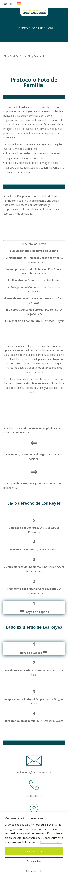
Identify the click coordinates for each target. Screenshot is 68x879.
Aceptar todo (34, 851)
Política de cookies (51, 842)
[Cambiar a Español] (20, 3)
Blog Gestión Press (14, 56)
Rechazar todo (34, 871)
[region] (34, 845)
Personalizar (34, 861)
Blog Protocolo (36, 56)
